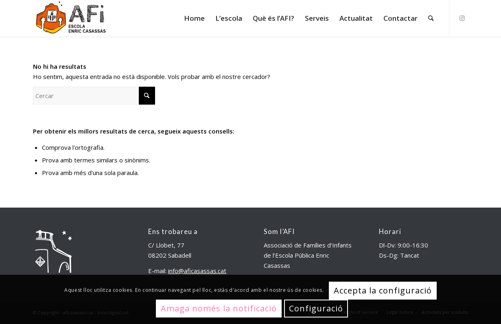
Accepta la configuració (383, 290)
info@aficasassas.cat (197, 271)
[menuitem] (194, 18)
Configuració (316, 308)
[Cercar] (431, 18)
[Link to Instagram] (462, 18)
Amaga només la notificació (219, 308)
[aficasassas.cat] (70, 18)
